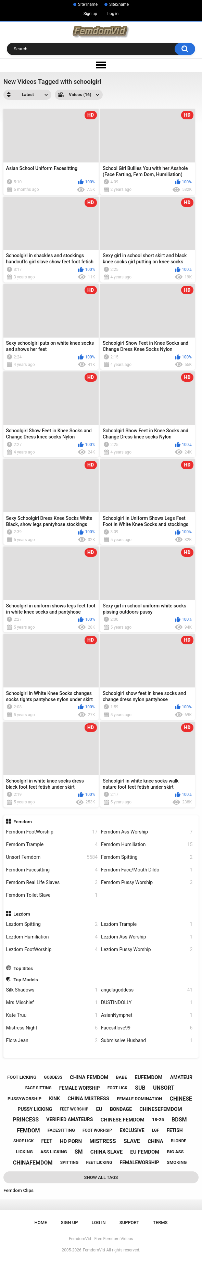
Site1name (88, 4)
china (155, 1141)
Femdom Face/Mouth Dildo (146, 870)
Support (129, 1222)
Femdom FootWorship (52, 832)
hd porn (71, 1141)
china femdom (89, 1077)
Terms (160, 1222)
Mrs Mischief (52, 1003)
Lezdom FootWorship (52, 950)
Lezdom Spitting (52, 924)
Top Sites (23, 968)
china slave (106, 1152)
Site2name (119, 4)
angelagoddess (146, 990)
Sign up (90, 13)
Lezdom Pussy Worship (146, 950)
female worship (79, 1088)
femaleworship (139, 1162)
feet (46, 1141)
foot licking (21, 1077)
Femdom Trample (52, 845)
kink (54, 1098)
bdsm (179, 1119)
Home (41, 1222)
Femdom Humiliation (146, 845)
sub (140, 1088)
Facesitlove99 (146, 1028)
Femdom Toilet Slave (52, 895)
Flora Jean (52, 1040)
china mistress (88, 1098)
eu (99, 1109)
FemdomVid (94, 1250)
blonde (178, 1141)
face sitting (38, 1088)
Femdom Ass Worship (146, 832)
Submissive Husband (146, 1040)
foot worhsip (97, 1130)
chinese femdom (122, 1120)
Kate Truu (52, 1015)
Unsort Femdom (52, 857)
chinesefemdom (160, 1109)
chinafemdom (33, 1162)
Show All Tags (101, 1177)
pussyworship (24, 1098)
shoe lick (23, 1141)
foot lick (117, 1088)
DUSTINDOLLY (146, 1003)
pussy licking (34, 1109)
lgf (155, 1130)
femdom (28, 1130)
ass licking (53, 1151)
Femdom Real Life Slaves (52, 882)
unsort (163, 1088)
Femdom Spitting (146, 857)
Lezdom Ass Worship (146, 937)
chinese (180, 1098)
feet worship (74, 1109)
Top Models (25, 979)
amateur (181, 1077)
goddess (53, 1077)
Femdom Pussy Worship (146, 882)
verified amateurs (69, 1119)
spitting (69, 1162)
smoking (177, 1162)
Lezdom (21, 914)
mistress (102, 1141)
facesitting (61, 1130)
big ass (175, 1151)
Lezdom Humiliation (52, 937)
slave (132, 1141)
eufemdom (148, 1077)
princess (26, 1119)
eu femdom (144, 1152)
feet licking (99, 1162)
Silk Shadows (52, 990)
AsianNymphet (146, 1015)
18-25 (158, 1119)
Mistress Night (52, 1028)
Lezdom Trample (146, 924)
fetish (175, 1130)
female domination (139, 1098)
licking (24, 1151)
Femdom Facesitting (52, 870)
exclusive (131, 1130)
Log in (113, 13)
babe (121, 1077)
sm (79, 1151)
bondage (121, 1109)
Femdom (22, 821)
